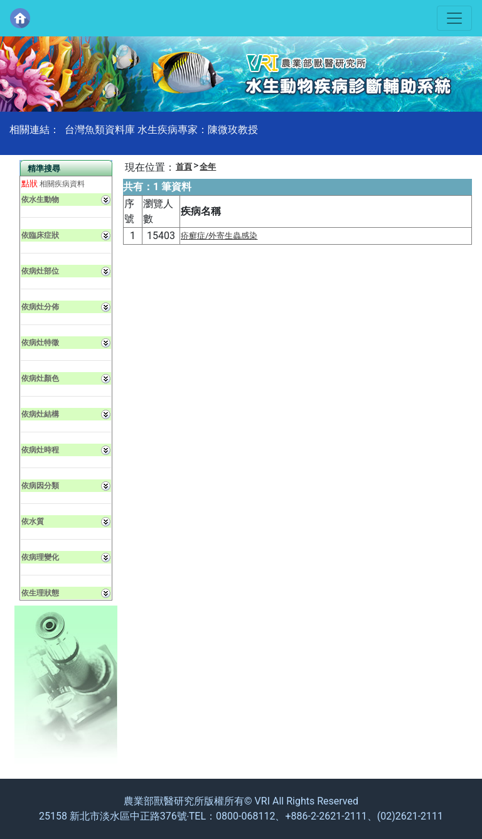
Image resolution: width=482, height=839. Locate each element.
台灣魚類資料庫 (100, 130)
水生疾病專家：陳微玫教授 (197, 130)
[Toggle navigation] (454, 18)
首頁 (184, 166)
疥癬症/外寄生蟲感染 (219, 235)
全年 (208, 166)
